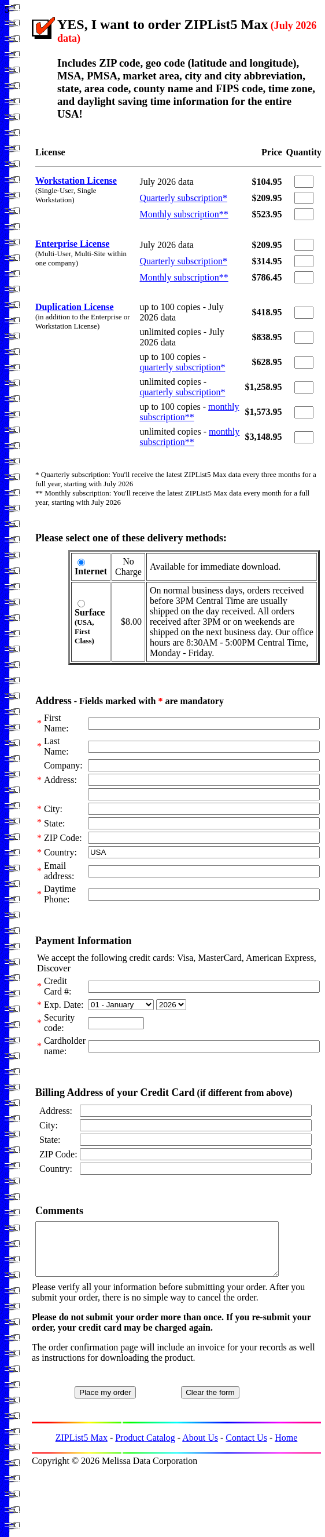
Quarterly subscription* (183, 198)
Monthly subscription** (183, 214)
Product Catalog (145, 1448)
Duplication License (74, 307)
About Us (200, 1448)
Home (286, 1448)
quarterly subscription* (182, 367)
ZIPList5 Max (82, 1448)
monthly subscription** (189, 412)
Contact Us (246, 1448)
